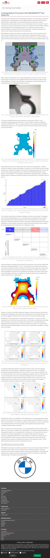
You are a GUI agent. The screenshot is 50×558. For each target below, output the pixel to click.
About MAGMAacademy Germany (7, 520)
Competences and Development (7, 533)
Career (2, 540)
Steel (2, 494)
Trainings (3, 521)
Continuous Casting (5, 501)
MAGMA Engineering (5, 508)
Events (2, 538)
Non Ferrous (3, 497)
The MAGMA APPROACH (6, 490)
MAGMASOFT (4, 491)
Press (2, 537)
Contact (2, 526)
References (3, 535)
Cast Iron (3, 493)
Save (12, 556)
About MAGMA (4, 531)
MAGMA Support (4, 514)
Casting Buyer (4, 510)
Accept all (37, 556)
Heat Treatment (4, 503)
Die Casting (3, 496)
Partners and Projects (5, 534)
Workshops (3, 523)
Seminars (3, 524)
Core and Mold (4, 499)
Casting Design (4, 500)
